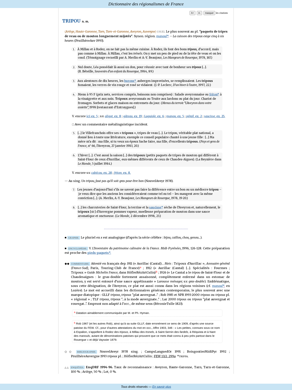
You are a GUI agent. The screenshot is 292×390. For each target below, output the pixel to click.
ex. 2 (194, 116)
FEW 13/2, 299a (165, 356)
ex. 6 (154, 116)
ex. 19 (132, 116)
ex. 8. (122, 173)
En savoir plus (161, 386)
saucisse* (156, 207)
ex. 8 (113, 116)
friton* (214, 94)
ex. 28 (101, 173)
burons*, (130, 81)
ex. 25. (214, 116)
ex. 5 (175, 116)
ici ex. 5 (92, 116)
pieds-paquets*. (99, 253)
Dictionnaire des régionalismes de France (146, 3)
